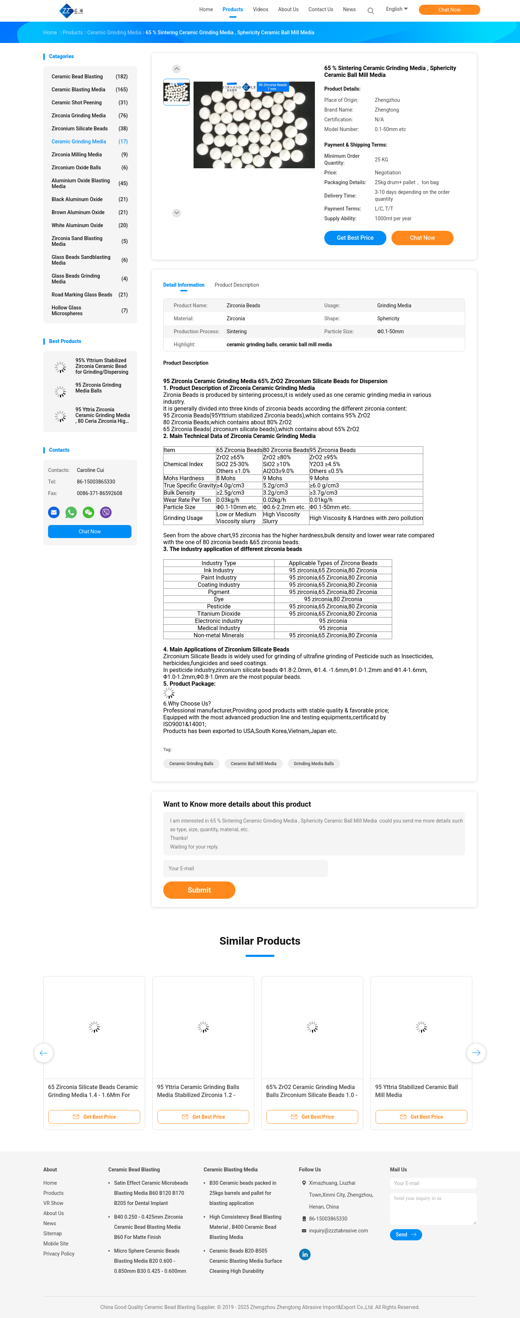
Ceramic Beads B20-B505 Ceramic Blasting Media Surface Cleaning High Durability (245, 1261)
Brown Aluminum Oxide (90, 212)
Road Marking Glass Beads (90, 294)
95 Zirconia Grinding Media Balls (98, 388)
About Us (53, 1213)
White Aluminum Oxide (90, 225)
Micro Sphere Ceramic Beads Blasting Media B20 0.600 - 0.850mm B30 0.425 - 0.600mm (150, 1261)
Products (53, 1193)
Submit (199, 890)
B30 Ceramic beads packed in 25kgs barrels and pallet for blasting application (242, 1193)
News (49, 1223)
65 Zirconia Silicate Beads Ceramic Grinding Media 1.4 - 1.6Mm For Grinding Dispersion (93, 1095)
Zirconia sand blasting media (90, 241)
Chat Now (450, 10)
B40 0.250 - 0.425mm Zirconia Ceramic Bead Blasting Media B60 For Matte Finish (148, 1227)
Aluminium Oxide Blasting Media (90, 183)
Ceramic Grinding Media (90, 141)
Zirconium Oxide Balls (90, 167)
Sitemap (52, 1233)
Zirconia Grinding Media (90, 115)
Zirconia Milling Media (90, 154)
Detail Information (183, 285)
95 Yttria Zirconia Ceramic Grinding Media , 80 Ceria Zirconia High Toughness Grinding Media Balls (102, 415)
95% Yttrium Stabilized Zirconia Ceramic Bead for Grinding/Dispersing (102, 366)
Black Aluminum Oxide (90, 199)
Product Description (236, 285)
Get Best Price (355, 237)
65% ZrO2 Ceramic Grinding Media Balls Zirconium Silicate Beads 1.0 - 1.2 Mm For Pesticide (312, 1095)
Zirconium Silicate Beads (90, 128)
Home (50, 1183)
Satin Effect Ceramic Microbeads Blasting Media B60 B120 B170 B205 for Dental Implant (151, 1193)
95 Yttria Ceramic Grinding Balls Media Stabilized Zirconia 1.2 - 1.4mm (198, 1095)
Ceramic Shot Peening (90, 102)
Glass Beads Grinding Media (90, 279)
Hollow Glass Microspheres (90, 310)
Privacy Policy (58, 1254)
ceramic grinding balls (191, 763)
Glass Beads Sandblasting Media (90, 260)
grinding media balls (314, 763)
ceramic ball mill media (254, 763)
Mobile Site (56, 1244)
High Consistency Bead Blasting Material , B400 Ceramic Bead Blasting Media (245, 1227)
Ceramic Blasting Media (90, 89)
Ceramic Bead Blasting (90, 76)
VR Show (53, 1203)
